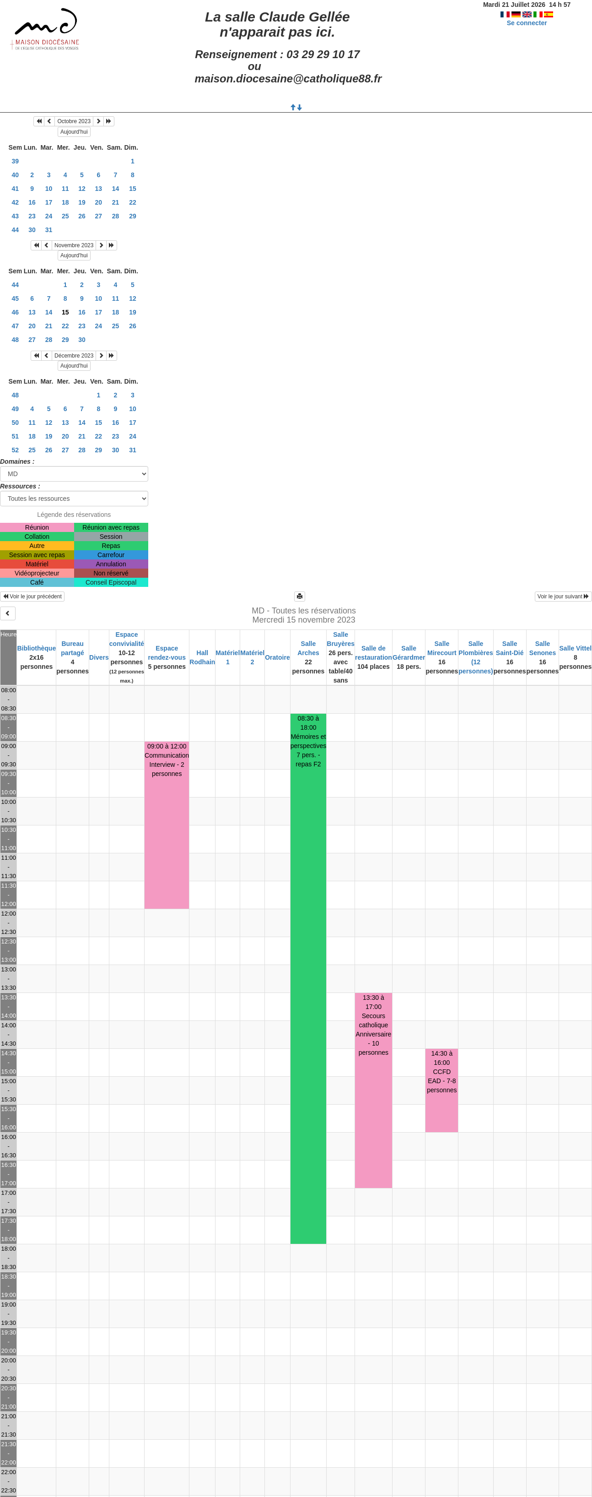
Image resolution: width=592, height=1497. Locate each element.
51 (15, 436)
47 (15, 326)
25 (65, 216)
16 (32, 202)
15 (132, 188)
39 (15, 161)
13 (98, 188)
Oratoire (277, 657)
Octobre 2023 (74, 121)
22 (132, 202)
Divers (99, 657)
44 (15, 229)
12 (82, 188)
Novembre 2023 (73, 245)
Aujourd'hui (74, 132)
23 (32, 216)
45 (15, 298)
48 (15, 339)
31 (49, 229)
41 (15, 188)
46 (15, 312)
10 (49, 188)
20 (98, 202)
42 (15, 202)
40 (15, 175)
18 (65, 202)
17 (49, 202)
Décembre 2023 (73, 356)
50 (15, 422)
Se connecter (527, 23)
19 (82, 202)
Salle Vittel (576, 648)
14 (115, 188)
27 (98, 216)
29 (132, 216)
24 (49, 216)
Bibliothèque (36, 648)
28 (115, 216)
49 (15, 408)
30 (32, 229)
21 (115, 202)
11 (65, 188)
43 (15, 216)
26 (82, 216)
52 (15, 450)
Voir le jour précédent (32, 596)
